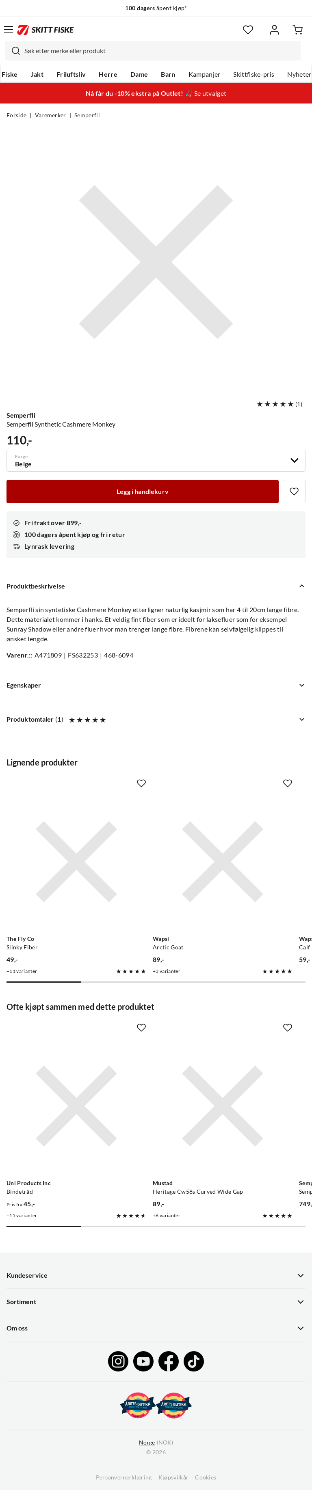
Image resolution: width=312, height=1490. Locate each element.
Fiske (10, 74)
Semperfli (87, 115)
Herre (108, 74)
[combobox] (153, 50)
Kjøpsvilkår (173, 1477)
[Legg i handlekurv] (142, 491)
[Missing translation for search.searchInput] (12, 50)
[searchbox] (160, 50)
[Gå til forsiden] (45, 29)
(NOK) (156, 1442)
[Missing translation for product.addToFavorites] (294, 491)
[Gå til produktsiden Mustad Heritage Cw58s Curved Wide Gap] (222, 1106)
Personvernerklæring (124, 1477)
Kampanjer (204, 74)
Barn (168, 74)
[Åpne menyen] (8, 29)
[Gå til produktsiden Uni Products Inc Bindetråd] (76, 1106)
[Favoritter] (248, 29)
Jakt (37, 74)
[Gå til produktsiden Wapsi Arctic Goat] (222, 862)
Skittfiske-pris (253, 74)
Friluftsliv (71, 74)
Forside (16, 115)
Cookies (205, 1477)
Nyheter (299, 74)
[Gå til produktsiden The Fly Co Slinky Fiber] (76, 862)
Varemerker (50, 115)
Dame (139, 74)
